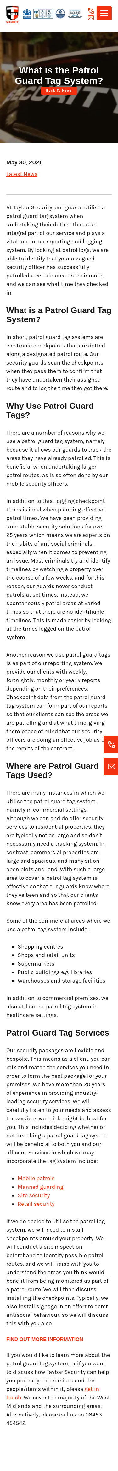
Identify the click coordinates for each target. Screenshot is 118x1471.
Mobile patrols (36, 1178)
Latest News (21, 174)
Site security (34, 1195)
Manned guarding (41, 1186)
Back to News (59, 91)
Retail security (36, 1203)
